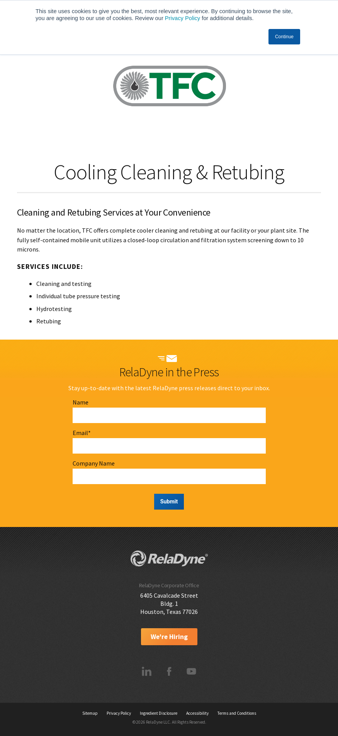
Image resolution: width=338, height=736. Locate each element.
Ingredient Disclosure (158, 713)
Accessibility (197, 713)
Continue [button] (284, 36)
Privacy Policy (182, 18)
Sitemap (90, 713)
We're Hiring (169, 636)
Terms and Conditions (236, 713)
